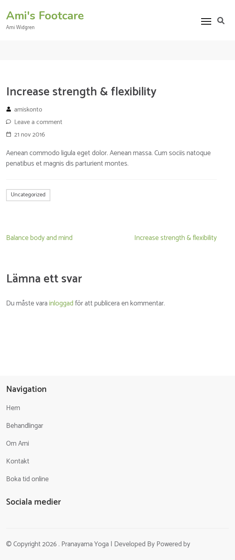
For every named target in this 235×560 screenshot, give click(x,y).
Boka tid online (27, 479)
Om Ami (17, 443)
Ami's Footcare (45, 15)
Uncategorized (28, 195)
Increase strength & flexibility (175, 238)
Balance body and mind (39, 238)
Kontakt (17, 461)
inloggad (61, 303)
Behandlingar (24, 426)
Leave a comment (38, 122)
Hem (13, 408)
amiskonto (28, 109)
